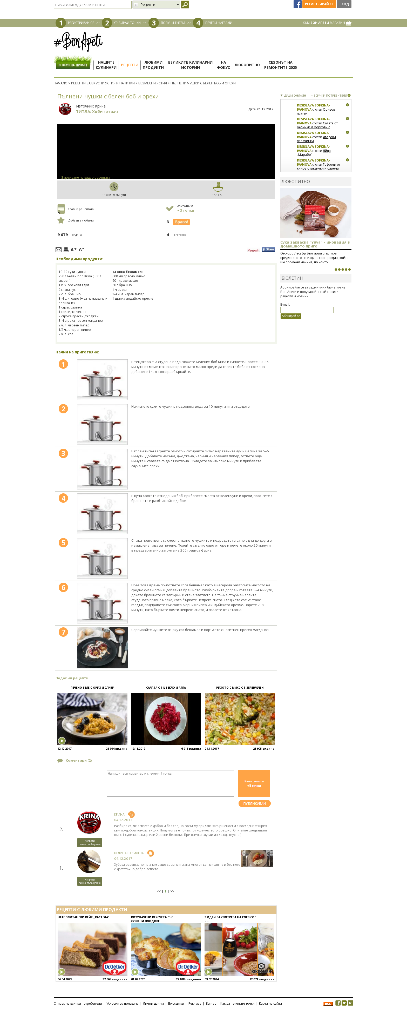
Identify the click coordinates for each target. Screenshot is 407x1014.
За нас (211, 1003)
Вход (344, 4)
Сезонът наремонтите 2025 (280, 65)
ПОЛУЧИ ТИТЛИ (173, 23)
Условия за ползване (122, 1003)
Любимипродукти (153, 65)
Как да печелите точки (237, 1003)
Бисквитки (176, 1003)
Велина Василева (129, 853)
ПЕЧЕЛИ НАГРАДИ (218, 23)
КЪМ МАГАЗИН (327, 23)
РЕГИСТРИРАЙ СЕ (81, 23)
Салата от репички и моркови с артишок (317, 127)
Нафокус (223, 65)
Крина (100, 106)
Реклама (194, 1003)
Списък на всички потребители (78, 1003)
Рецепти (129, 64)
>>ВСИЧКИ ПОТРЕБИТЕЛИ (328, 95)
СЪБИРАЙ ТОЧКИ (127, 23)
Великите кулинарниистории (190, 65)
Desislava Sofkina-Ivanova (313, 107)
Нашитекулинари (106, 65)
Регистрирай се (319, 4)
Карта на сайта (270, 1003)
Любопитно (247, 64)
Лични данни (153, 1003)
